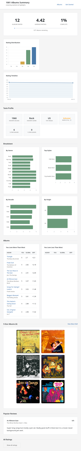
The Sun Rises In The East (12, 272)
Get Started (69, 5)
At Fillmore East (12, 279)
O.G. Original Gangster (11, 311)
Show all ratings (12, 445)
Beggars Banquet (13, 295)
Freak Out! (10, 263)
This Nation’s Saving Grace (11, 302)
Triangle (9, 257)
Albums (59, 5)
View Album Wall (73, 324)
